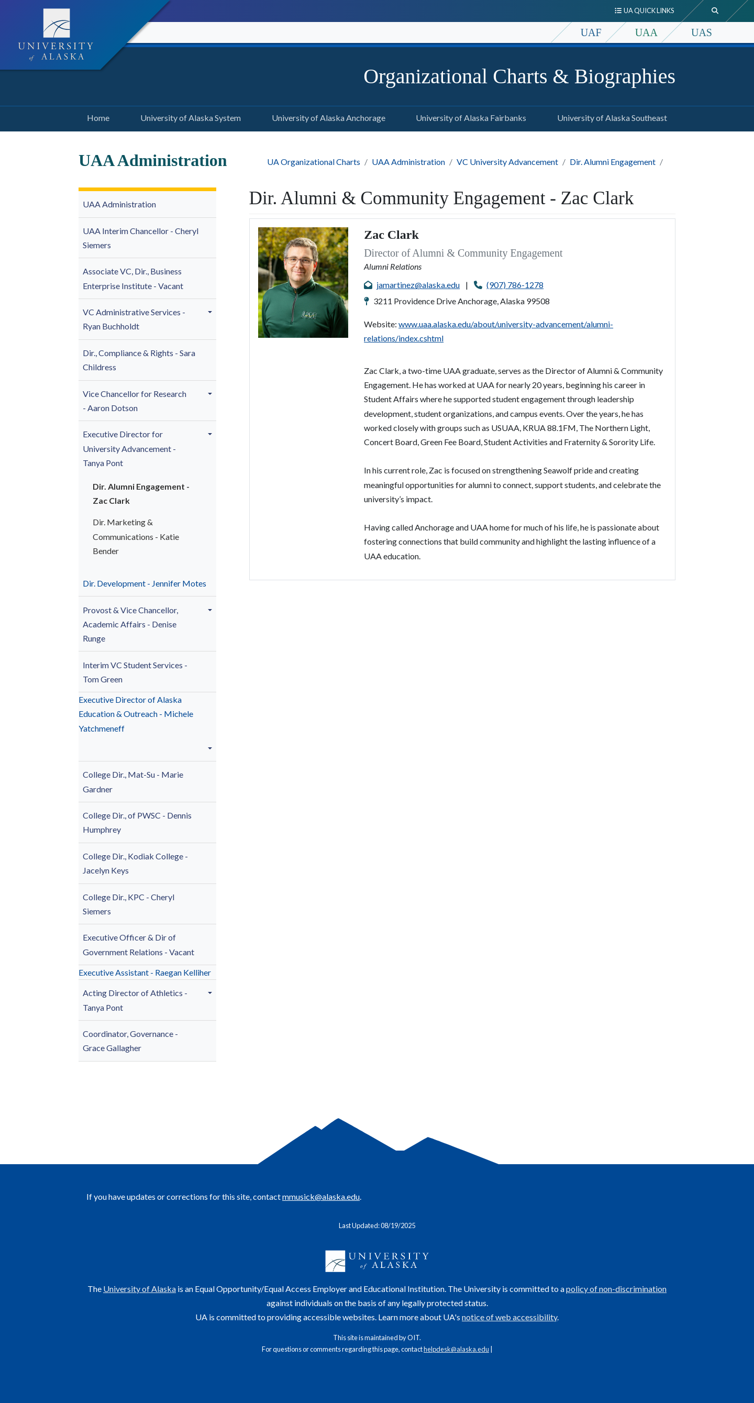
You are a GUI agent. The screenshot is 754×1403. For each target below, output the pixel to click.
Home (96, 116)
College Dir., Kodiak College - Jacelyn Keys (135, 863)
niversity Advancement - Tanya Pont (129, 448)
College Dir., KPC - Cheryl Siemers (128, 904)
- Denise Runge (130, 624)
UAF (591, 32)
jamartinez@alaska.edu (418, 285)
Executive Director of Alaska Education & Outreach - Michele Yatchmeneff (136, 713)
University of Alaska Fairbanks (469, 116)
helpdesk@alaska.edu (456, 1349)
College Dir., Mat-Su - (133, 781)
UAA (646, 32)
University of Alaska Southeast (610, 116)
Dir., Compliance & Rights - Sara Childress (139, 360)
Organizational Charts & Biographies (519, 76)
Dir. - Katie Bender (136, 536)
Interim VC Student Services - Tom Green (135, 672)
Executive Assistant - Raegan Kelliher (145, 972)
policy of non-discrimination (616, 1289)
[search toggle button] (715, 11)
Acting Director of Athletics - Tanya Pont (135, 1000)
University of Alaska (139, 1289)
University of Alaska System (188, 116)
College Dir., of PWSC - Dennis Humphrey (137, 822)
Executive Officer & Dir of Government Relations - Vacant (138, 944)
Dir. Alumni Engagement (613, 162)
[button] (211, 312)
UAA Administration (408, 162)
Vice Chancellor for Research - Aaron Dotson (134, 401)
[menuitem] (147, 204)
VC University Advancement (507, 162)
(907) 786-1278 (515, 285)
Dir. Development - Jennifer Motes (144, 583)
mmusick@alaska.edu (321, 1196)
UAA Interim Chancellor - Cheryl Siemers (140, 238)
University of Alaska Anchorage (326, 116)
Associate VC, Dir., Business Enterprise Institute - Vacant (133, 278)
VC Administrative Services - (134, 319)
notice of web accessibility (509, 1317)
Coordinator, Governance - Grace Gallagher (130, 1041)
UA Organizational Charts (313, 162)
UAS (701, 32)
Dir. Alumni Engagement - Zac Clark (141, 493)
